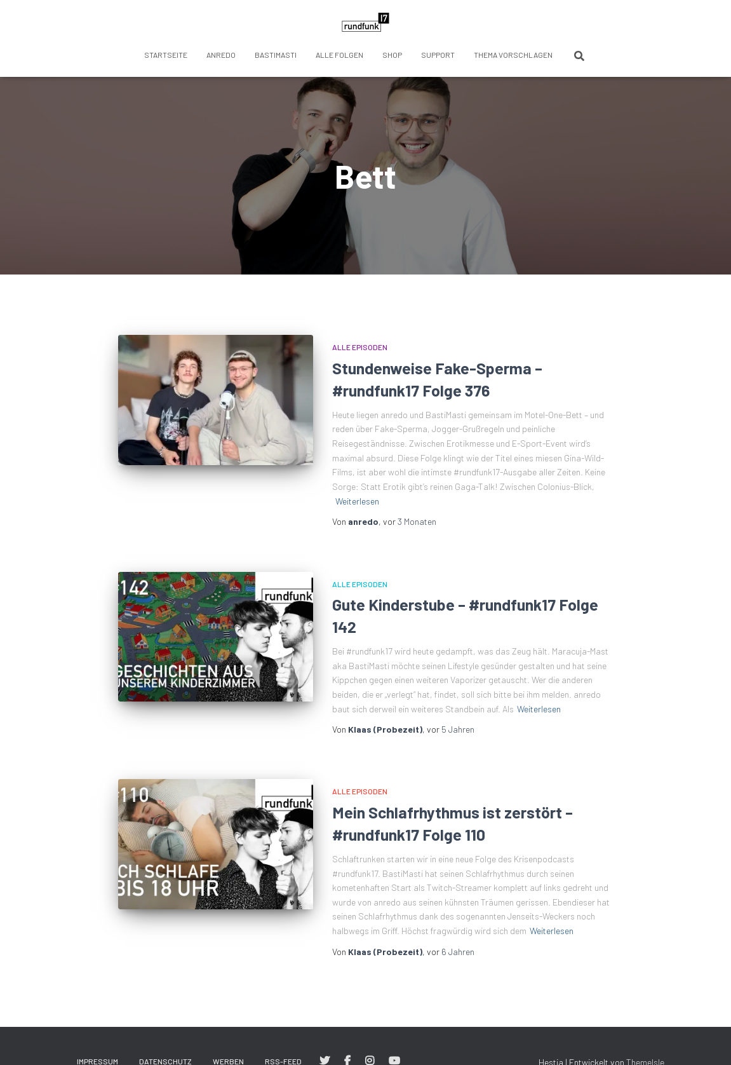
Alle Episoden (359, 347)
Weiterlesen (357, 501)
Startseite (165, 54)
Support (438, 54)
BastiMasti (276, 54)
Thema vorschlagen (513, 54)
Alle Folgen (339, 54)
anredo (221, 54)
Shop (392, 54)
